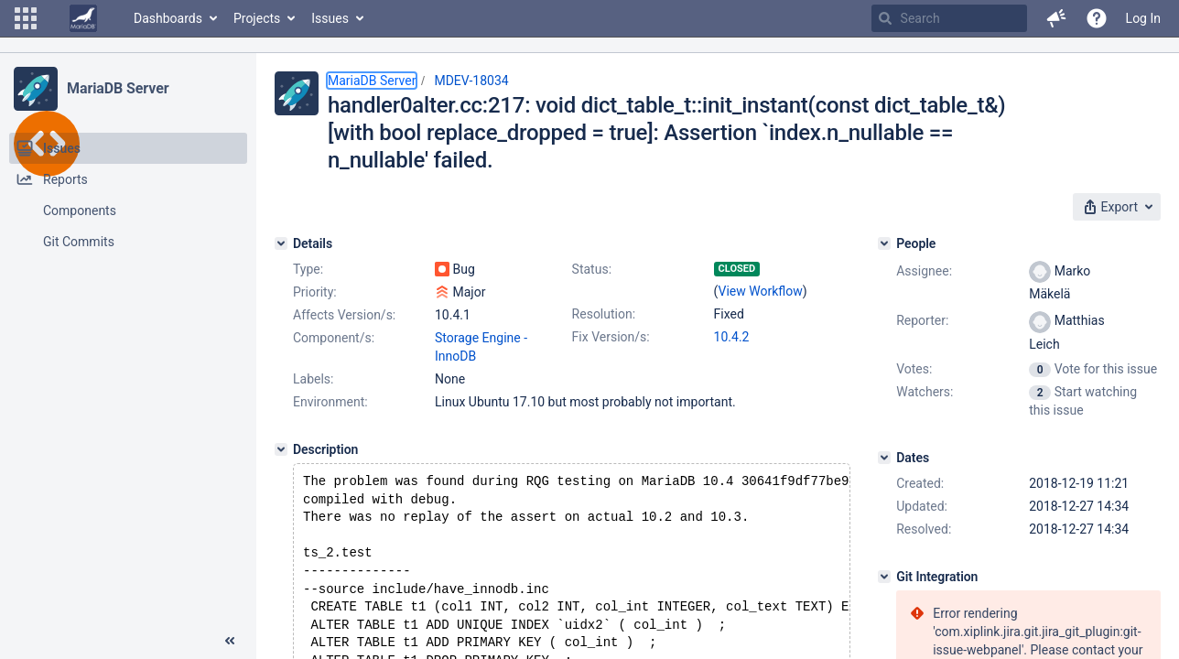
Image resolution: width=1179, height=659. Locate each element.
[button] (25, 18)
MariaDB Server (117, 88)
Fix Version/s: (611, 337)
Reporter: (922, 320)
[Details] (281, 243)
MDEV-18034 (471, 80)
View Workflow (761, 291)
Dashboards (168, 18)
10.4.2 (732, 337)
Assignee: (924, 271)
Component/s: (333, 337)
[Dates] (884, 457)
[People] (884, 243)
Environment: (330, 401)
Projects (256, 18)
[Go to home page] (83, 18)
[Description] (281, 449)
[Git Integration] (884, 576)
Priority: (315, 292)
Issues (330, 18)
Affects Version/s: (344, 315)
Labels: (313, 379)
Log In (1143, 18)
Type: (308, 269)
